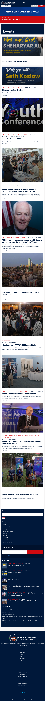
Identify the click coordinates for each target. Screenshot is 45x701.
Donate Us (22, 668)
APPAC (29, 58)
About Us (22, 652)
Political (20, 58)
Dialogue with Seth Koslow (12, 90)
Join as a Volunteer (22, 672)
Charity (4, 525)
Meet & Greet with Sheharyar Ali (10, 20)
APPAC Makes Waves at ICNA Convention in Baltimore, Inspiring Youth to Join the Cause (19, 190)
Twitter (9, 555)
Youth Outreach (23, 134)
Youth (24, 136)
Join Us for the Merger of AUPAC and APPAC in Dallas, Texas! (20, 293)
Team (22, 654)
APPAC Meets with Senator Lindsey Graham (19, 393)
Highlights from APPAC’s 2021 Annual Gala (19, 345)
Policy (20, 185)
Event (20, 136)
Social (25, 185)
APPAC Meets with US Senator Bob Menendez (20, 494)
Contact (22, 660)
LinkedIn (15, 555)
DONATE (41, 5)
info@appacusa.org (22, 686)
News (15, 185)
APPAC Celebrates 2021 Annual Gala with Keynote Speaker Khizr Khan (21, 442)
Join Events (22, 674)
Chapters (22, 656)
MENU (24, 3)
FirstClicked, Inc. (35, 699)
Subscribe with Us (22, 676)
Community (5, 185)
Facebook (4, 555)
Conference (14, 136)
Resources (22, 658)
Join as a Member (22, 670)
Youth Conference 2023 (11, 139)
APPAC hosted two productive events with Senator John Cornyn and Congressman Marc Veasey (22, 241)
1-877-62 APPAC (22, 684)
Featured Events (12, 58)
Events (4, 58)
